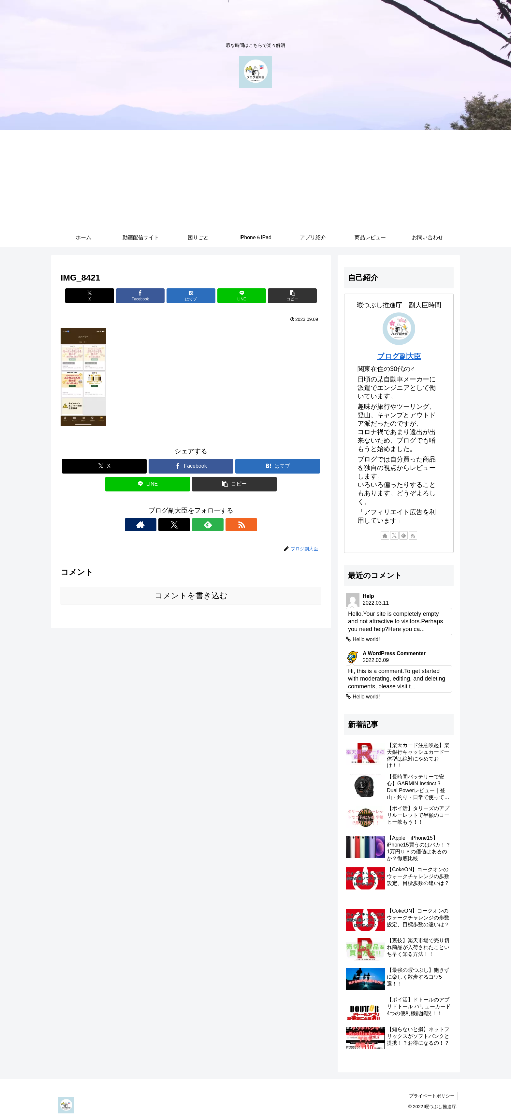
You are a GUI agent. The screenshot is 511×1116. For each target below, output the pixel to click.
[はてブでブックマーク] (191, 295)
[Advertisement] (255, 179)
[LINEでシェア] (235, 295)
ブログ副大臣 (399, 356)
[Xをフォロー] (183, 524)
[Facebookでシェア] (147, 295)
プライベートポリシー (431, 1095)
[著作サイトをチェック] (168, 524)
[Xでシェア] (103, 295)
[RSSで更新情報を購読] (213, 524)
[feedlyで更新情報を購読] (198, 524)
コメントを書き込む (191, 595)
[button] (278, 295)
